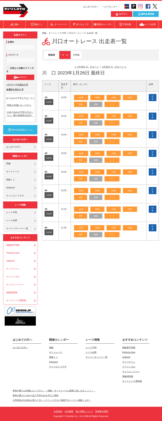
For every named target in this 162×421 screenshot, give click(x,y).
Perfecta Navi (12, 253)
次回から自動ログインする (20, 70)
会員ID (10, 42)
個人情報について (84, 411)
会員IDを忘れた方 (15, 89)
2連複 (130, 97)
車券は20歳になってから (19, 105)
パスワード (12, 55)
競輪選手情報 (12, 245)
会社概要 (69, 411)
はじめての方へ (90, 6)
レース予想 (11, 212)
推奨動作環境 (101, 411)
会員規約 (58, 411)
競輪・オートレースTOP (54, 33)
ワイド (112, 104)
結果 (152, 97)
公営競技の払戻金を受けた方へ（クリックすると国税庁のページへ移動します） (52, 400)
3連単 (81, 97)
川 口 (65, 55)
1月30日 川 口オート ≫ (114, 67)
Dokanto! (10, 187)
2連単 (113, 97)
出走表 (49, 102)
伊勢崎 (76, 55)
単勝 (80, 104)
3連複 (97, 97)
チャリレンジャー (15, 284)
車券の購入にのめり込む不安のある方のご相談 (35, 395)
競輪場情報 (11, 292)
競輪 (8, 163)
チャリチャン (12, 268)
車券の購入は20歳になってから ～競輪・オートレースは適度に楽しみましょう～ (54, 390)
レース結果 (11, 220)
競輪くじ (10, 179)
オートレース (12, 171)
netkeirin (10, 261)
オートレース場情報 (16, 300)
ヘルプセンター (110, 6)
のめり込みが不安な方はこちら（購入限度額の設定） (20, 114)
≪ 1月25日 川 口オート (86, 67)
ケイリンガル (12, 276)
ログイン (20, 77)
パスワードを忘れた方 (17, 84)
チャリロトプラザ (15, 195)
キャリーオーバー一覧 (17, 228)
